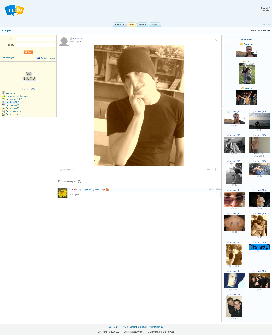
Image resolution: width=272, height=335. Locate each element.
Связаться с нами (138, 327)
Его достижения (13, 111)
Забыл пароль (48, 58)
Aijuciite (74, 190)
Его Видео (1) (12, 105)
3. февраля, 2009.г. (91, 190)
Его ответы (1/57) (14, 99)
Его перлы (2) (12, 108)
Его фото (7, 30)
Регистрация (8, 58)
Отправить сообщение (17, 96)
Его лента (10, 93)
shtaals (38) (77, 38)
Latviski (266, 24)
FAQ (124, 327)
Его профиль (12, 114)
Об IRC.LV (114, 327)
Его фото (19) (12, 102)
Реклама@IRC (156, 327)
